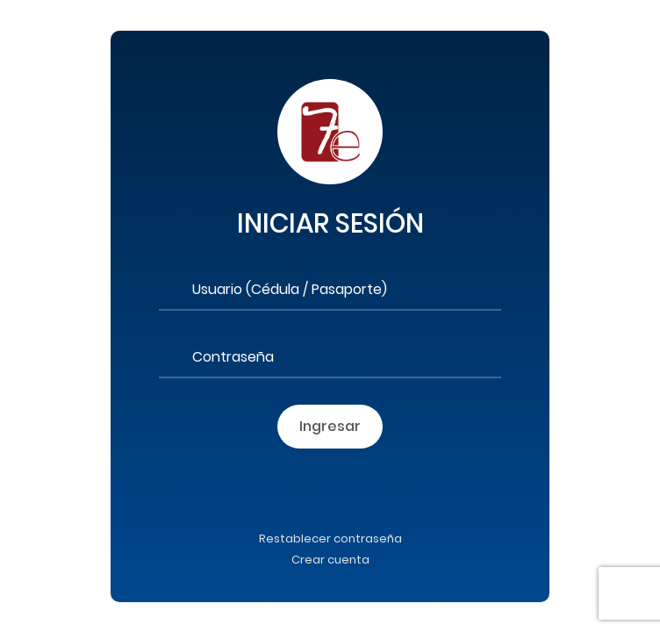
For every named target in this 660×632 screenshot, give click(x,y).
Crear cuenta (330, 559)
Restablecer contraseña (330, 538)
